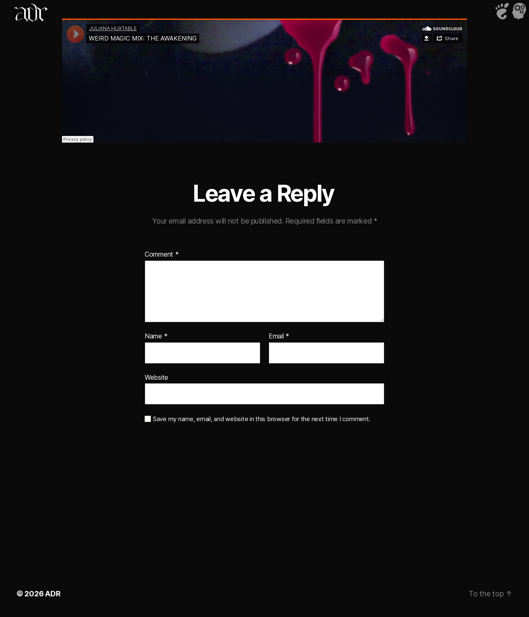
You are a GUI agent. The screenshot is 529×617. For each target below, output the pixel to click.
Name (156, 336)
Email (279, 336)
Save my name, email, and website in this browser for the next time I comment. (261, 419)
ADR (52, 593)
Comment (162, 254)
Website (156, 377)
